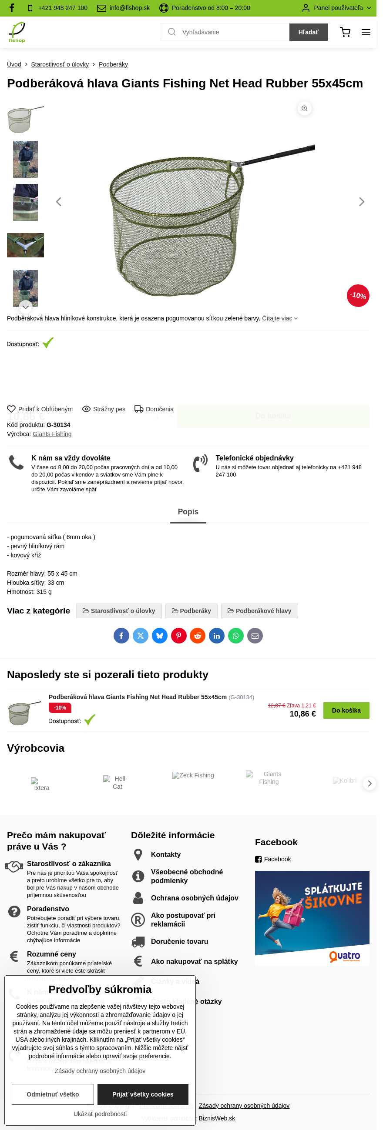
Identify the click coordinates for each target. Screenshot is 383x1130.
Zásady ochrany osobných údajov (244, 1105)
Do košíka (273, 377)
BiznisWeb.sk (217, 1118)
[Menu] (366, 32)
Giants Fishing (52, 433)
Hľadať (309, 32)
